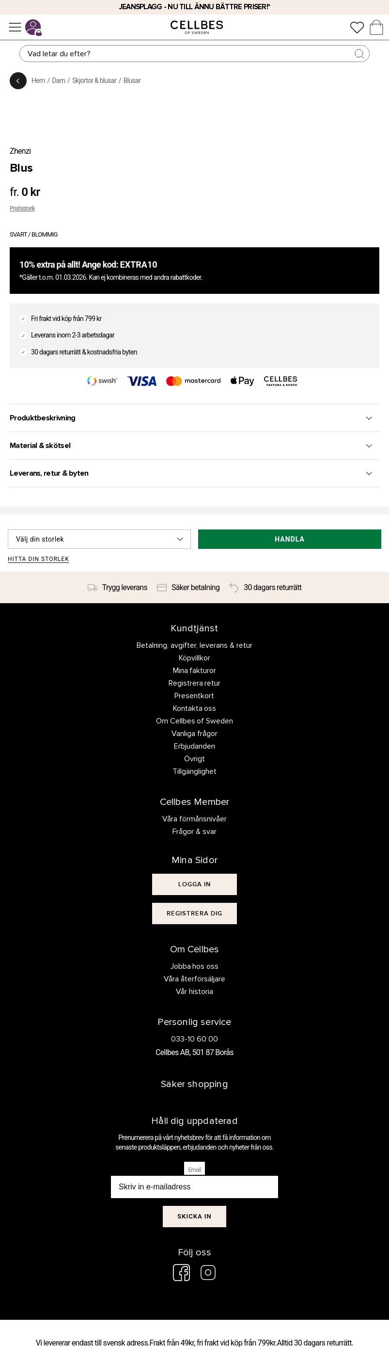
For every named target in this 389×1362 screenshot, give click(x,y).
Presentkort (194, 696)
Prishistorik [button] (22, 208)
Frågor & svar (194, 831)
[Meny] (15, 27)
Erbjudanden (194, 746)
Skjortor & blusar (94, 80)
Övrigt (194, 759)
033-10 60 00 (194, 1039)
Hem (38, 80)
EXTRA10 (138, 264)
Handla (290, 539)
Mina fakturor (195, 670)
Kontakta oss (195, 708)
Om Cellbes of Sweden (194, 721)
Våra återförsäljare (194, 979)
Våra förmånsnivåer (194, 819)
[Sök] (194, 53)
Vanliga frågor (194, 733)
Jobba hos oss (195, 966)
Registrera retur (195, 683)
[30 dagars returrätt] (265, 588)
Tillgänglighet (194, 771)
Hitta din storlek (38, 559)
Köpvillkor (194, 658)
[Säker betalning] (188, 588)
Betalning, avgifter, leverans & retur (194, 645)
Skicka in (194, 1216)
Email (194, 1170)
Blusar (132, 80)
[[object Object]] (194, 884)
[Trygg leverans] (117, 588)
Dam (58, 80)
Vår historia (194, 991)
